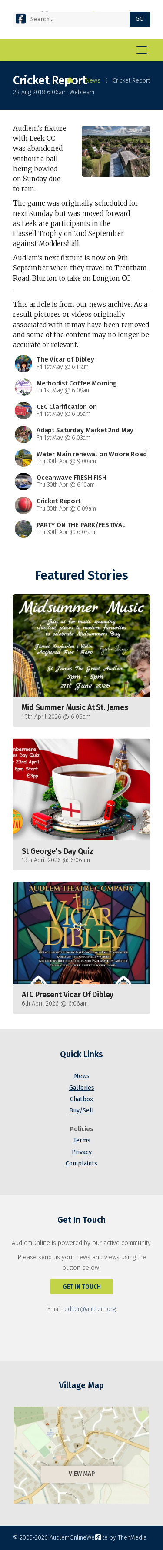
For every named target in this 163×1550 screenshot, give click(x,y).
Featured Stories (81, 575)
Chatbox (81, 1099)
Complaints (81, 1163)
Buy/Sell (81, 1110)
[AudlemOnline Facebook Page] (21, 21)
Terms (81, 1140)
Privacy (82, 1152)
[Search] (75, 19)
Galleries (81, 1088)
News (93, 80)
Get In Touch (82, 1287)
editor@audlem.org (90, 1309)
